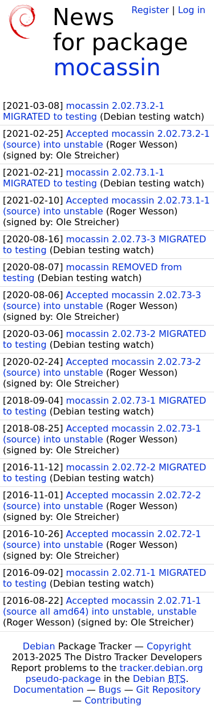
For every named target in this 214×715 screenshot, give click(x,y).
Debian (39, 646)
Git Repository (168, 689)
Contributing (113, 700)
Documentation (48, 689)
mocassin (106, 67)
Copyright (169, 646)
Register (150, 10)
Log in (191, 10)
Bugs (110, 689)
